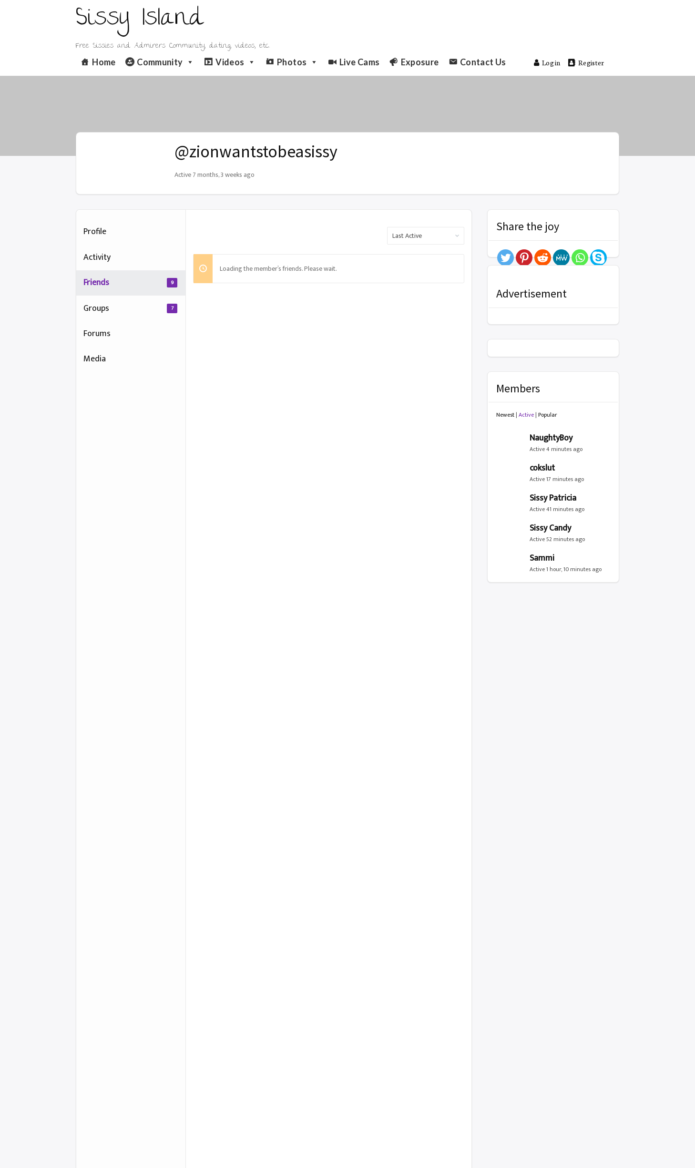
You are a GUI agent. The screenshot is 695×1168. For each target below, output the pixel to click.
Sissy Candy (550, 528)
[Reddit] (542, 257)
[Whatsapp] (580, 257)
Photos (297, 62)
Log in (547, 62)
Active (526, 415)
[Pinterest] (524, 257)
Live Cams (359, 62)
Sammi (542, 558)
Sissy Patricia (553, 498)
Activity (97, 257)
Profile (94, 232)
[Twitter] (505, 257)
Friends (130, 283)
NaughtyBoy (551, 438)
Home (103, 62)
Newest (505, 415)
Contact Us (483, 62)
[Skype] (598, 257)
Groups (130, 308)
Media (94, 359)
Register (586, 62)
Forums (97, 334)
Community (165, 62)
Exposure (420, 62)
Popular (547, 415)
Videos (235, 62)
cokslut (542, 468)
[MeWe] (561, 257)
